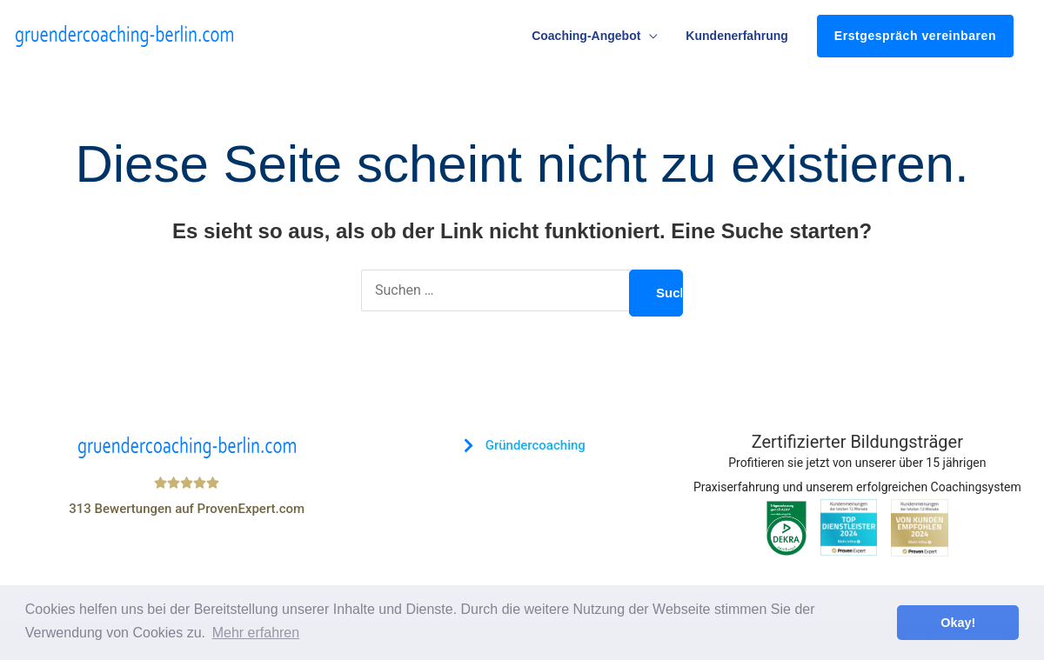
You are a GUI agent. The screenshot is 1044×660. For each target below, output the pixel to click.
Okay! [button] (957, 623)
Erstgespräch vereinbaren (915, 36)
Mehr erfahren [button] (256, 632)
